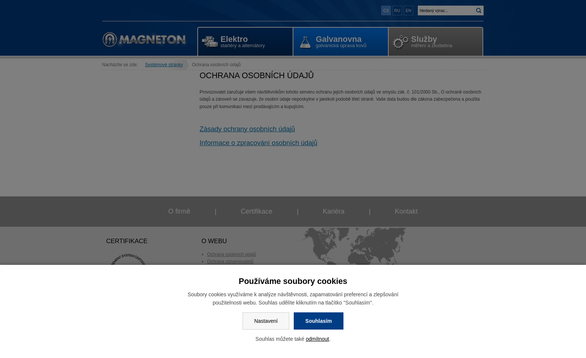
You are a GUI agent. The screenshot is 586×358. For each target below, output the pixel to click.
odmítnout (317, 339)
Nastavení (266, 321)
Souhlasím (318, 321)
